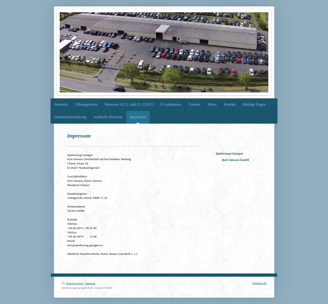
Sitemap (90, 283)
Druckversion (73, 283)
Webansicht (259, 283)
